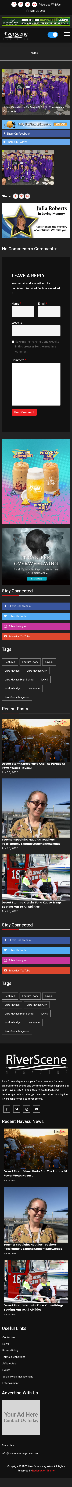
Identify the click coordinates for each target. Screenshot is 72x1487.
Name (16, 303)
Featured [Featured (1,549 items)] (10, 662)
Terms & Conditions (13, 1357)
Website (17, 322)
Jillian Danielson (13, 107)
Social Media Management (17, 1376)
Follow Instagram (17, 626)
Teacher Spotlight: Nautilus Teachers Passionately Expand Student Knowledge (31, 842)
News (5, 1343)
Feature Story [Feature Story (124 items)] (30, 662)
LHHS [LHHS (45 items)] (44, 679)
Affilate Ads (9, 1363)
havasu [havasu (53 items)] (49, 662)
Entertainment (10, 1383)
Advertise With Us (50, 4)
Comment (19, 360)
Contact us (8, 1337)
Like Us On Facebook (19, 606)
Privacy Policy (10, 1350)
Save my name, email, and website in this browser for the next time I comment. (37, 346)
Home (34, 52)
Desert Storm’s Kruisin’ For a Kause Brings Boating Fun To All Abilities (32, 904)
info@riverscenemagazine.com (20, 1453)
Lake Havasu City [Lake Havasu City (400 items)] (37, 670)
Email (42, 303)
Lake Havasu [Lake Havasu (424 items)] (12, 670)
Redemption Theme (43, 1470)
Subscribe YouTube (19, 636)
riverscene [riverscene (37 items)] (34, 688)
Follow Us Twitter (17, 616)
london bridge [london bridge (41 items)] (12, 688)
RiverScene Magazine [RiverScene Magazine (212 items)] (17, 697)
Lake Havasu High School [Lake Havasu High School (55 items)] (19, 679)
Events (6, 1370)
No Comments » (54, 107)
